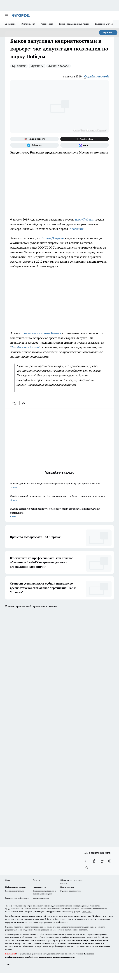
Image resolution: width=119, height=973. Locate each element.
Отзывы (36, 880)
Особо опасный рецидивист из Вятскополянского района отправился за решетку (59, 498)
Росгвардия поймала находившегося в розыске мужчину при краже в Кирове (59, 485)
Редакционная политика (70, 891)
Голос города (47, 23)
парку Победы (84, 219)
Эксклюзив (10, 23)
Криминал (19, 66)
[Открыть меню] (6, 15)
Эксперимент (28, 23)
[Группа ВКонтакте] (86, 861)
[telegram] (24, 403)
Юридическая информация (17, 898)
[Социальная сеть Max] (84, 145)
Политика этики (67, 887)
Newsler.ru (76, 229)
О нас (7, 880)
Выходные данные (41, 898)
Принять (108, 32)
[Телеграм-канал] (34, 145)
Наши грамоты (39, 887)
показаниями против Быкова (42, 333)
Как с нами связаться (14, 891)
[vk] (14, 403)
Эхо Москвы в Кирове (25, 347)
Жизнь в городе (58, 66)
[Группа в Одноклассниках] (94, 861)
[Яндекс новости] (34, 139)
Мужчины (36, 66)
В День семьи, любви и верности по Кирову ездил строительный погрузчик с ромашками (59, 513)
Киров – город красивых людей (74, 23)
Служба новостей (96, 76)
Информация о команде (15, 887)
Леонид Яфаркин (53, 238)
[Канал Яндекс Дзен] (84, 139)
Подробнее (86, 912)
